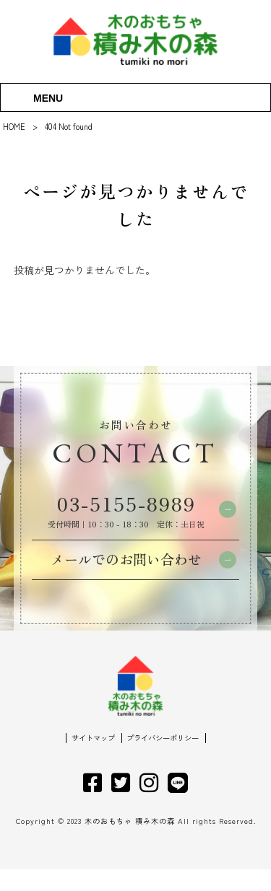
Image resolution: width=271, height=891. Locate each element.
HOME (14, 126)
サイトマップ (89, 759)
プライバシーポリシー (165, 759)
